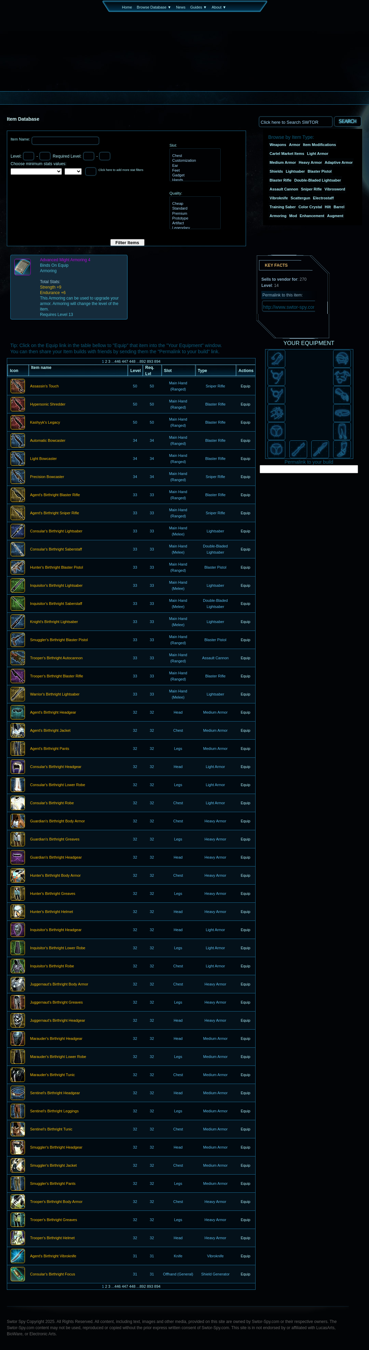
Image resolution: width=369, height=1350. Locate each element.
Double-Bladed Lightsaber (317, 180)
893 (150, 361)
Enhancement (312, 216)
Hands (194, 180)
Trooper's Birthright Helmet (52, 1238)
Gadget (194, 175)
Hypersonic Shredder (47, 404)
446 (117, 361)
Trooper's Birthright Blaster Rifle (56, 676)
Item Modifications (319, 145)
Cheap (194, 203)
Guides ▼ (198, 7)
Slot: (173, 145)
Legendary (194, 228)
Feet (194, 170)
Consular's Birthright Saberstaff (56, 549)
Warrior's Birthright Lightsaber (55, 694)
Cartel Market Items (287, 153)
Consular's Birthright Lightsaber (56, 531)
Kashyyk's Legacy (45, 423)
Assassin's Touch (44, 386)
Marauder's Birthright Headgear (56, 1039)
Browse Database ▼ (154, 7)
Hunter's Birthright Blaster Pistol (56, 568)
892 (142, 361)
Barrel (338, 207)
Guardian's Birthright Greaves (55, 839)
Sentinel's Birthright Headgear (55, 1093)
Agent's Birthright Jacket (50, 731)
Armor (294, 145)
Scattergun (300, 198)
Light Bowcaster (43, 459)
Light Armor (318, 153)
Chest (194, 156)
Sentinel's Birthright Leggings (54, 1111)
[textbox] (295, 121)
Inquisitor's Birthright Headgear (56, 930)
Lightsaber (295, 171)
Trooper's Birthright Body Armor (56, 1202)
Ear (194, 165)
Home (127, 7)
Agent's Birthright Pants (49, 749)
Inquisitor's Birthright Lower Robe (57, 948)
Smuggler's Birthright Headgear (56, 1148)
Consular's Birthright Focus (52, 1274)
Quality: (175, 193)
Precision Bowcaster (47, 477)
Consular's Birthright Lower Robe (57, 785)
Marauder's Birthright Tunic (52, 1075)
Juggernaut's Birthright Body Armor (59, 984)
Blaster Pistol (319, 171)
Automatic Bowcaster (47, 441)
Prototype (194, 218)
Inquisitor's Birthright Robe (52, 966)
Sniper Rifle (311, 189)
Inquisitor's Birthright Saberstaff (56, 604)
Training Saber (283, 207)
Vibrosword (335, 189)
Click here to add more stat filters (121, 170)
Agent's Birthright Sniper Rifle (54, 513)
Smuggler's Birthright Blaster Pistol (59, 640)
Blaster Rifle (280, 180)
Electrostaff (323, 198)
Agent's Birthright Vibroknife (53, 1256)
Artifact (194, 223)
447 (125, 361)
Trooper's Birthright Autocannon (56, 658)
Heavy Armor (310, 162)
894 (157, 361)
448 (132, 361)
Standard (194, 208)
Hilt (328, 207)
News (181, 7)
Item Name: (21, 139)
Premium (194, 213)
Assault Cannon (284, 189)
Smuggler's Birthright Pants (53, 1184)
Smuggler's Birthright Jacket (53, 1166)
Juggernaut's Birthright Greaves (56, 1003)
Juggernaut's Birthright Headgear (57, 1021)
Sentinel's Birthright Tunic (51, 1129)
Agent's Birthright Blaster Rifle (55, 495)
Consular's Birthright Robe (52, 803)
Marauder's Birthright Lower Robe (58, 1057)
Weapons (278, 145)
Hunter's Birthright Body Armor (55, 876)
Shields (276, 171)
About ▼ (218, 7)
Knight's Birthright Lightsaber (54, 622)
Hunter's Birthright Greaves (52, 894)
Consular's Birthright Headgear (55, 767)
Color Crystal (310, 207)
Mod (293, 216)
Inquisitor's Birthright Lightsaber (56, 586)
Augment (335, 216)
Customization (194, 160)
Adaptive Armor (339, 162)
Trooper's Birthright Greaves (53, 1220)
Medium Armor (283, 162)
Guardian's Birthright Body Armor (57, 821)
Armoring (278, 216)
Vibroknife (279, 198)
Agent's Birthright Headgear (53, 713)
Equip (245, 386)
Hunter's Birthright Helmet (51, 912)
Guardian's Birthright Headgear (56, 858)
